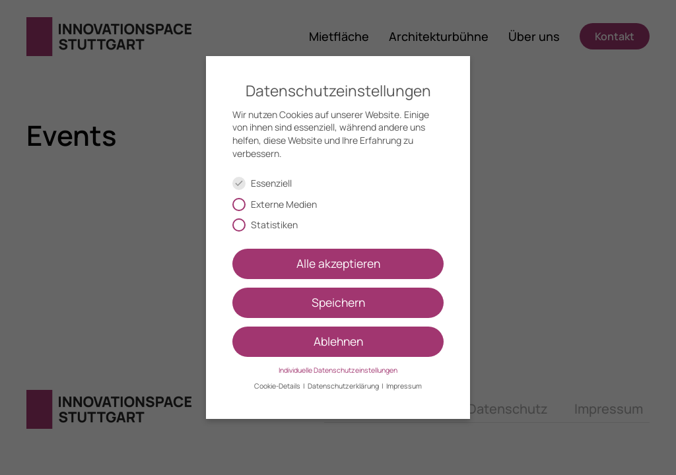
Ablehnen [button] (338, 341)
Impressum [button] (404, 386)
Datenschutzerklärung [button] (344, 386)
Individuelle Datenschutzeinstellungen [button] (338, 370)
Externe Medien (280, 204)
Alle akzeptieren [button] (338, 263)
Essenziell (267, 183)
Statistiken (270, 224)
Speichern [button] (338, 302)
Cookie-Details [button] (278, 386)
